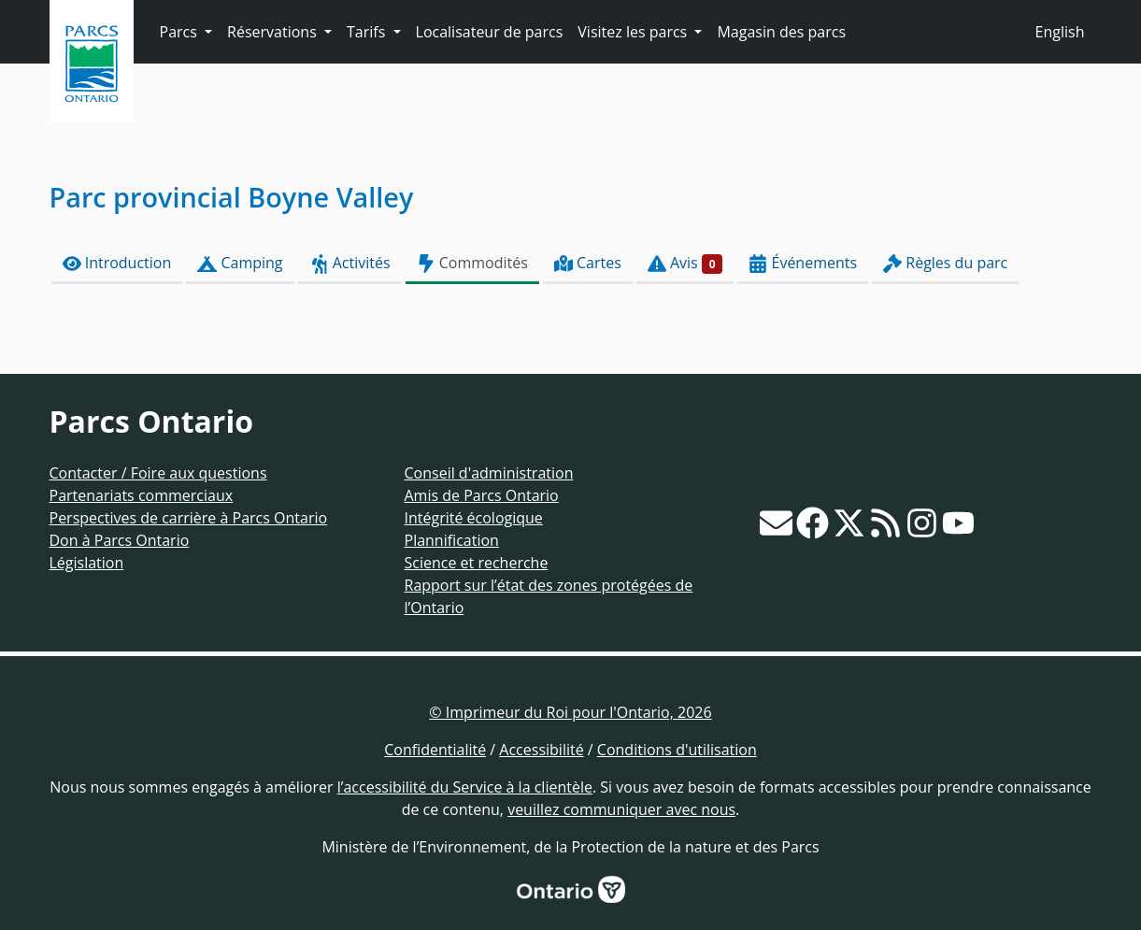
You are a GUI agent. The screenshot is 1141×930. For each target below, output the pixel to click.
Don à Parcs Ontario (120, 540)
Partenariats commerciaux (142, 495)
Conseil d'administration (489, 473)
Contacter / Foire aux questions (158, 473)
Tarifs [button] (368, 31)
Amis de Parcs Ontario (482, 495)
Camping (239, 263)
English (1060, 31)
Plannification (452, 540)
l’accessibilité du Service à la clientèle (464, 787)
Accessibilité (541, 749)
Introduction (117, 263)
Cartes (587, 263)
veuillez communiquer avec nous (621, 809)
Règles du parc (945, 263)
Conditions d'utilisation (677, 749)
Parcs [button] (181, 31)
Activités (350, 263)
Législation (87, 562)
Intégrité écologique (474, 518)
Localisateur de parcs (489, 31)
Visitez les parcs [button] (634, 31)
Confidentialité (435, 749)
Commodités (472, 263)
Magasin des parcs (781, 31)
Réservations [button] (274, 31)
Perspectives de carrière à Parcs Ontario (189, 518)
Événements (803, 263)
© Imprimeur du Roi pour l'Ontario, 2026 (570, 712)
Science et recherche (477, 562)
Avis (685, 263)
